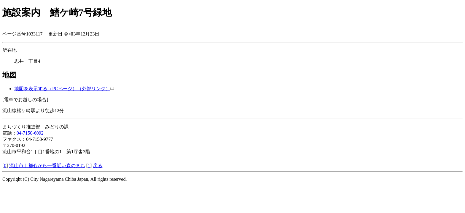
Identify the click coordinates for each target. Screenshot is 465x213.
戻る (97, 165)
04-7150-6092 (30, 132)
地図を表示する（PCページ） (64, 88)
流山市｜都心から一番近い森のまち (47, 165)
